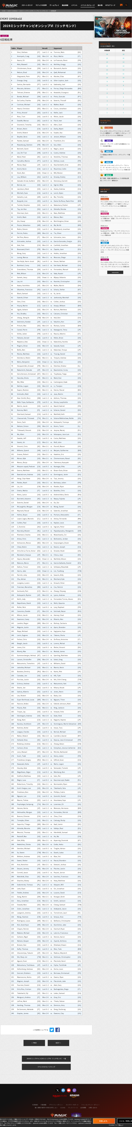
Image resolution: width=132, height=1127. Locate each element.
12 (107, 70)
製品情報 (65, 5)
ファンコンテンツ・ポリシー (90, 1105)
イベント (74, 5)
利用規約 (35, 1105)
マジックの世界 (41, 5)
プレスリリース (73, 1108)
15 (107, 58)
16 (107, 54)
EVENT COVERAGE (12, 11)
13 (107, 66)
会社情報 (83, 1108)
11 (107, 74)
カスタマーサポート (72, 1105)
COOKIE (62, 1108)
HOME (3, 11)
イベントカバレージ (88, 5)
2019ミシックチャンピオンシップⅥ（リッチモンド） (33, 11)
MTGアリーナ (110, 5)
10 (107, 77)
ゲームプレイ (54, 5)
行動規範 (43, 1105)
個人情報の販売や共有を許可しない (46, 1108)
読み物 (100, 5)
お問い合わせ (93, 1108)
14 (107, 62)
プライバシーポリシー (56, 1105)
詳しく (121, 1125)
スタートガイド (27, 5)
